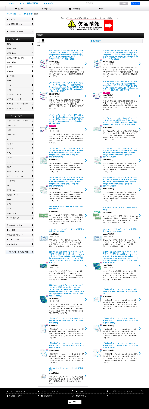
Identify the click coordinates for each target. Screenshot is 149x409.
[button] (130, 8)
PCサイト (76, 402)
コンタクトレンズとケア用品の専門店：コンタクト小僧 (30, 3)
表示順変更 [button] (96, 41)
